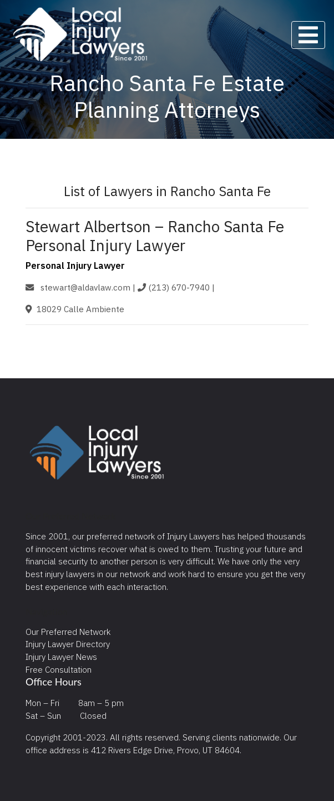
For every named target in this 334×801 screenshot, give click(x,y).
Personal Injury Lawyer (75, 265)
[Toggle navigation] (308, 35)
